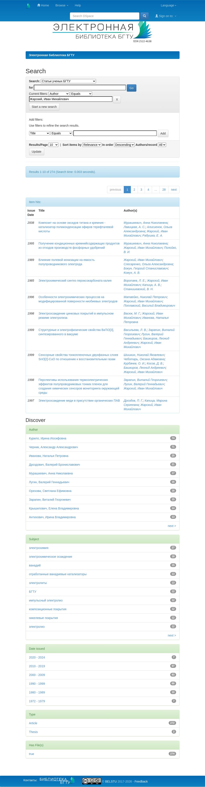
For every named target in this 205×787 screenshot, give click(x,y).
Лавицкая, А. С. (134, 227)
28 (164, 189)
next (174, 189)
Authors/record (146, 144)
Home (43, 5)
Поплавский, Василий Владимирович (149, 305)
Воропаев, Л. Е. (134, 280)
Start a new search (44, 106)
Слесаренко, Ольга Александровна (148, 264)
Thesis (33, 732)
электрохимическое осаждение (50, 556)
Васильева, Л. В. (135, 330)
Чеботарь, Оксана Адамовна (144, 359)
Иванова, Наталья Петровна (48, 456)
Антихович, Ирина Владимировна (52, 517)
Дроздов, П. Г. (133, 400)
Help (78, 5)
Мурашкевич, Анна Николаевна (145, 222)
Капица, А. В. (151, 285)
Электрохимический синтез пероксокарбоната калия (74, 280)
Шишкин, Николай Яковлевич (144, 355)
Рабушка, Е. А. (152, 235)
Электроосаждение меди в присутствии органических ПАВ (79, 400)
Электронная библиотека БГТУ (52, 55)
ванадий (35, 565)
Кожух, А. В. (132, 272)
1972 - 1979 (37, 701)
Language (168, 5)
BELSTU (111, 781)
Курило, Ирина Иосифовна (47, 438)
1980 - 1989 (37, 692)
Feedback (140, 781)
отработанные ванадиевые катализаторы (58, 574)
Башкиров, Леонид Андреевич (144, 367)
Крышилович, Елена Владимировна (54, 508)
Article (33, 723)
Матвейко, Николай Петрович (145, 297)
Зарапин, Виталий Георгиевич (145, 380)
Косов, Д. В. (155, 363)
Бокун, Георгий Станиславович (146, 268)
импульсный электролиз (46, 600)
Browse (61, 5)
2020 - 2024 (37, 657)
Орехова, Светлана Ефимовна (50, 491)
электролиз (37, 626)
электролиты (38, 583)
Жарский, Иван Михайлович (143, 247)
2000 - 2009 (37, 675)
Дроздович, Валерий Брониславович (54, 464)
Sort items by (72, 144)
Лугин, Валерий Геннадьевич (144, 384)
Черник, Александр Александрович (53, 447)
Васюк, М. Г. (132, 313)
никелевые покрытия (43, 618)
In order (107, 144)
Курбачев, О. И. (134, 363)
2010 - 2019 (37, 666)
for (31, 87)
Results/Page (38, 144)
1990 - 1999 (37, 683)
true (31, 754)
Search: (34, 81)
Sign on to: (165, 16)
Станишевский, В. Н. (138, 289)
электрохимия (39, 548)
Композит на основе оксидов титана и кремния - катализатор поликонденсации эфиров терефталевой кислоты (75, 227)
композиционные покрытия (47, 609)
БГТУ (32, 591)
